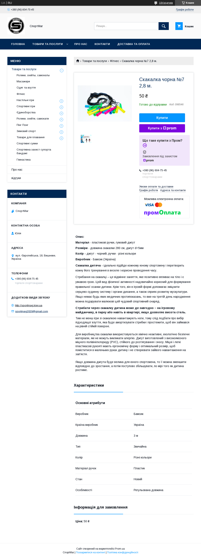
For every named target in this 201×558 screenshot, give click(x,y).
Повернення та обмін (28, 54)
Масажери (23, 81)
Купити (162, 117)
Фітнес (114, 61)
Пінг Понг (22, 124)
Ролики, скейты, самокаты (33, 75)
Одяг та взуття (26, 87)
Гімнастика (24, 159)
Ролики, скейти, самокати (33, 118)
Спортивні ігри (26, 106)
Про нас (80, 44)
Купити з (162, 128)
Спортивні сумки (27, 143)
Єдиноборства (26, 112)
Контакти (102, 44)
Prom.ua (120, 548)
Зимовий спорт (26, 131)
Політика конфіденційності (122, 552)
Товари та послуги (47, 44)
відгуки (16, 178)
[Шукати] (164, 26)
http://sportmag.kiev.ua (28, 305)
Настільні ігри (25, 100)
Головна (18, 44)
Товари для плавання (31, 137)
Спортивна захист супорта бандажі (34, 151)
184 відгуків (166, 2)
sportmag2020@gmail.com (31, 311)
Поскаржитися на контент (90, 552)
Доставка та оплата (133, 44)
